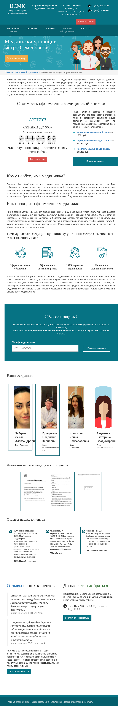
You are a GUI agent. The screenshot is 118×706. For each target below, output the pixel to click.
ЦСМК (17, 9)
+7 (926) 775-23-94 (100, 10)
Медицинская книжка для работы (94, 140)
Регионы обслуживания (67, 30)
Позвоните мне (96, 348)
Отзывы (14, 585)
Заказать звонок (86, 21)
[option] (20, 417)
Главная (9, 72)
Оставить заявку (16, 58)
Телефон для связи (23, 342)
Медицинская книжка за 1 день (93, 132)
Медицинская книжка (13, 30)
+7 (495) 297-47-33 (100, 5)
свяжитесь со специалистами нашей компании (37, 330)
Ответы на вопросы (60, 702)
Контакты (85, 28)
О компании (49, 28)
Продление (31, 28)
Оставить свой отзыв (19, 671)
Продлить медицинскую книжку (93, 149)
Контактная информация (77, 618)
